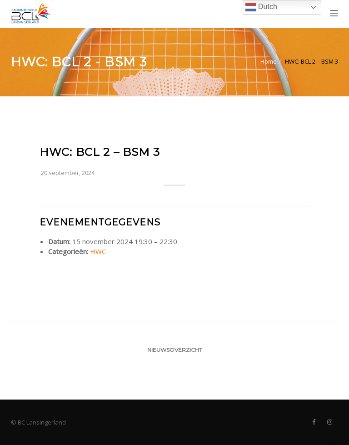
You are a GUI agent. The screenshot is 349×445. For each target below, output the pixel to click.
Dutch (261, 7)
